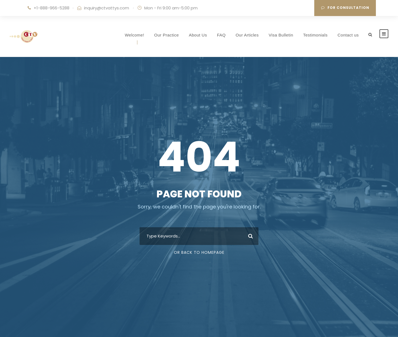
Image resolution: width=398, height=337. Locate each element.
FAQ (221, 35)
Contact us (348, 35)
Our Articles (247, 35)
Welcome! (134, 35)
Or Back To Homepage (199, 252)
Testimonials (315, 35)
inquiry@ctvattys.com (106, 8)
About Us (198, 35)
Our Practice (166, 35)
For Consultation (345, 7)
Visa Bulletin (281, 35)
